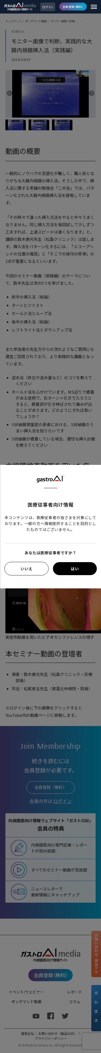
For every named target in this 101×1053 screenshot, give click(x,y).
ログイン (47, 7)
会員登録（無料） (72, 6)
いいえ (26, 568)
